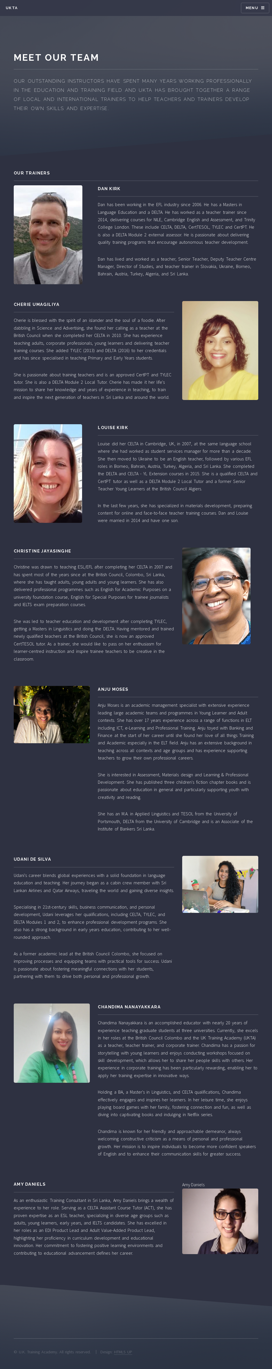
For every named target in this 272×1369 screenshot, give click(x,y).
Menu (252, 8)
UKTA (12, 8)
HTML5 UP (123, 1351)
